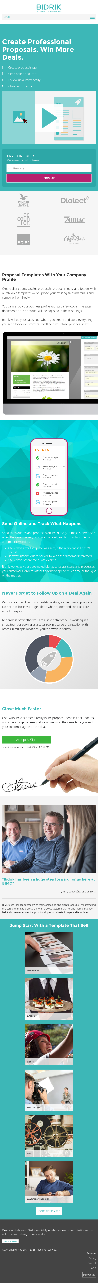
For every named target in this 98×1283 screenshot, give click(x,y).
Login (93, 1267)
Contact (92, 1263)
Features (91, 1253)
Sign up (49, 178)
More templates (49, 1211)
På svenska (89, 1274)
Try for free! (10, 1241)
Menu (49, 17)
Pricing (92, 1258)
